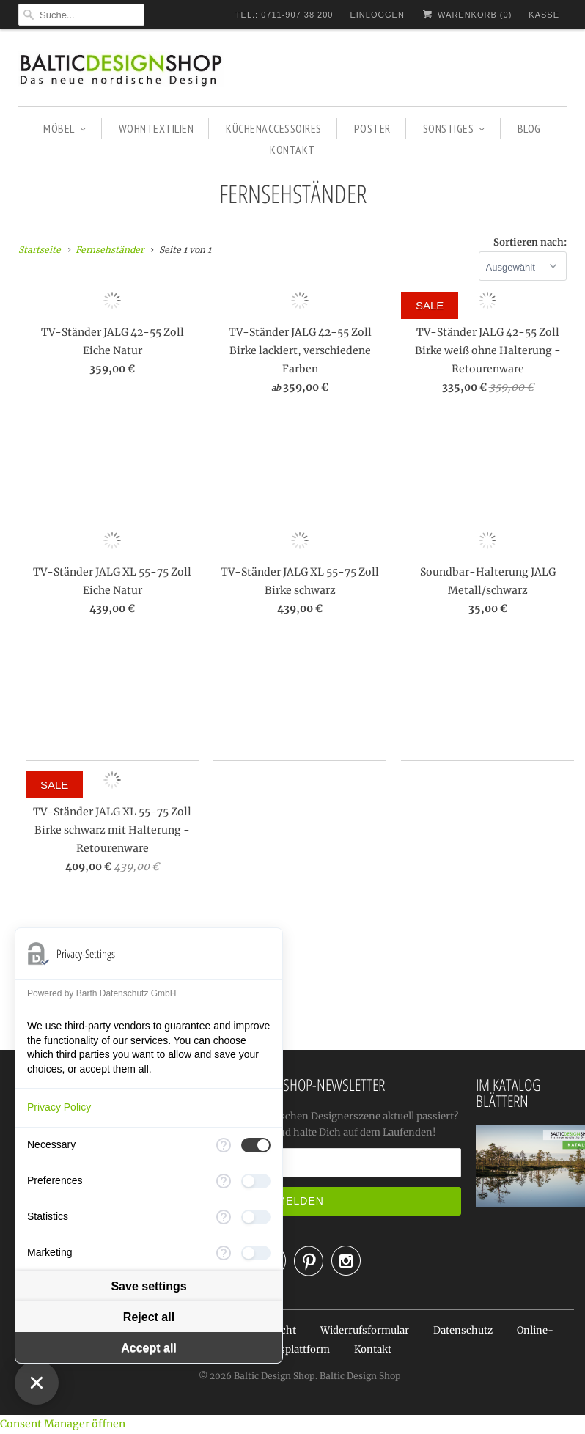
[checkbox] (256, 1145)
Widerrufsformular (364, 1330)
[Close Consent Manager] (37, 1383)
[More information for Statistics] (223, 1217)
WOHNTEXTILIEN (156, 128)
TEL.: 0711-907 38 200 (284, 14)
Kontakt (372, 1349)
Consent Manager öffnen (62, 1423)
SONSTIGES (454, 128)
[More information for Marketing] (223, 1253)
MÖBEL (64, 128)
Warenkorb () (467, 14)
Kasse (544, 14)
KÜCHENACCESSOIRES (274, 128)
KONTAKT (292, 149)
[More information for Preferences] (223, 1181)
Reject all (148, 1317)
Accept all (149, 1348)
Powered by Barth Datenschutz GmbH (101, 993)
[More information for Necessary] (223, 1145)
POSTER (372, 128)
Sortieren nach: (530, 242)
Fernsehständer (293, 193)
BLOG (529, 128)
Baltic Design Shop (274, 1375)
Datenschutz (463, 1330)
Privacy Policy (59, 1107)
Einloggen (377, 14)
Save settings (148, 1286)
